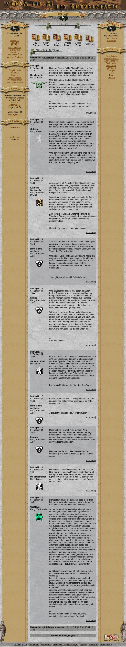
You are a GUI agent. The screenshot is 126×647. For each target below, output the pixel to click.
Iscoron (34, 437)
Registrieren (111, 38)
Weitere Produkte (15, 57)
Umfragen (111, 68)
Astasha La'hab (37, 361)
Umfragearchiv (14, 114)
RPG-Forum (57, 43)
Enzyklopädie (15, 70)
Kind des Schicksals (35, 189)
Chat (111, 75)
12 (92, 57)
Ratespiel (111, 70)
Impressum (46, 644)
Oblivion (34, 129)
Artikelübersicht (111, 61)
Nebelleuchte (36, 75)
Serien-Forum (46, 43)
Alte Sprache (15, 77)
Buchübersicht (14, 47)
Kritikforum (89, 43)
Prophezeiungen (14, 80)
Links (111, 73)
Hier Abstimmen (111, 640)
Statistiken (93, 644)
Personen (14, 73)
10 (86, 57)
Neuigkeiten (111, 56)
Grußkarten (111, 65)
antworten (90, 113)
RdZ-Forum (35, 43)
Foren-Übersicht (111, 58)
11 (89, 57)
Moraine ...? (62, 57)
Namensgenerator (15, 82)
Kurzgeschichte (15, 55)
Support (83, 644)
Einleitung (14, 40)
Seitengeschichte (60, 644)
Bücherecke (111, 63)
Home (59, 14)
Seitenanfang (106, 644)
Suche (66, 14)
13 (31, 60)
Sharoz (33, 298)
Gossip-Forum (78, 43)
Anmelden (111, 40)
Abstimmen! (14, 105)
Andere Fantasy (68, 43)
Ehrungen (73, 644)
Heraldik (14, 75)
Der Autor (14, 43)
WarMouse (35, 507)
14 (34, 60)
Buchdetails (14, 50)
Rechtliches (34, 644)
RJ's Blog (14, 45)
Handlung (14, 52)
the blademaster (38, 477)
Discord (111, 77)
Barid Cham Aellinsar (36, 250)
